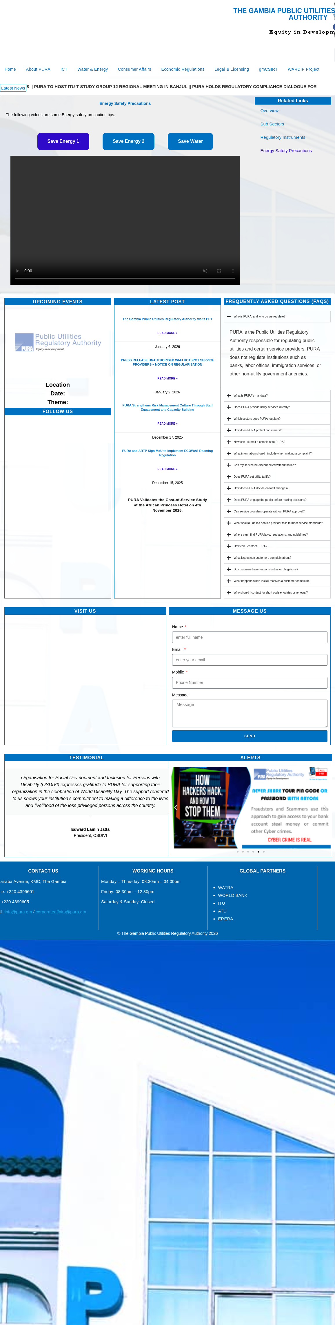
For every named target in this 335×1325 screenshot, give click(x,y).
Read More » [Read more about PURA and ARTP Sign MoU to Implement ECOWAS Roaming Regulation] (167, 469)
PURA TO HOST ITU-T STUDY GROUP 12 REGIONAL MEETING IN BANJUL (113, 86)
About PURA (38, 69)
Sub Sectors (274, 124)
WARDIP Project (304, 69)
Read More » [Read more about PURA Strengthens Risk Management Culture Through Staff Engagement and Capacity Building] (167, 423)
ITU (130, 903)
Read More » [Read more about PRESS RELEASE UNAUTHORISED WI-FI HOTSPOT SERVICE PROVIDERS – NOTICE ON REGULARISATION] (167, 378)
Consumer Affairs (134, 69)
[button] (13, 88)
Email (177, 649)
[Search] (320, 55)
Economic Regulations (182, 69)
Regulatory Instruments (284, 137)
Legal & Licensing (231, 69)
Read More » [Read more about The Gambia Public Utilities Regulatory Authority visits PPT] (167, 333)
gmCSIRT (268, 69)
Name (178, 627)
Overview (270, 110)
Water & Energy (92, 69)
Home (10, 69)
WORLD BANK (141, 895)
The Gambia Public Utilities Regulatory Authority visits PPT (167, 319)
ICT (64, 69)
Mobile (178, 672)
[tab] (63, 141)
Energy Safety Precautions (286, 150)
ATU (131, 910)
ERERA (134, 918)
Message (180, 695)
